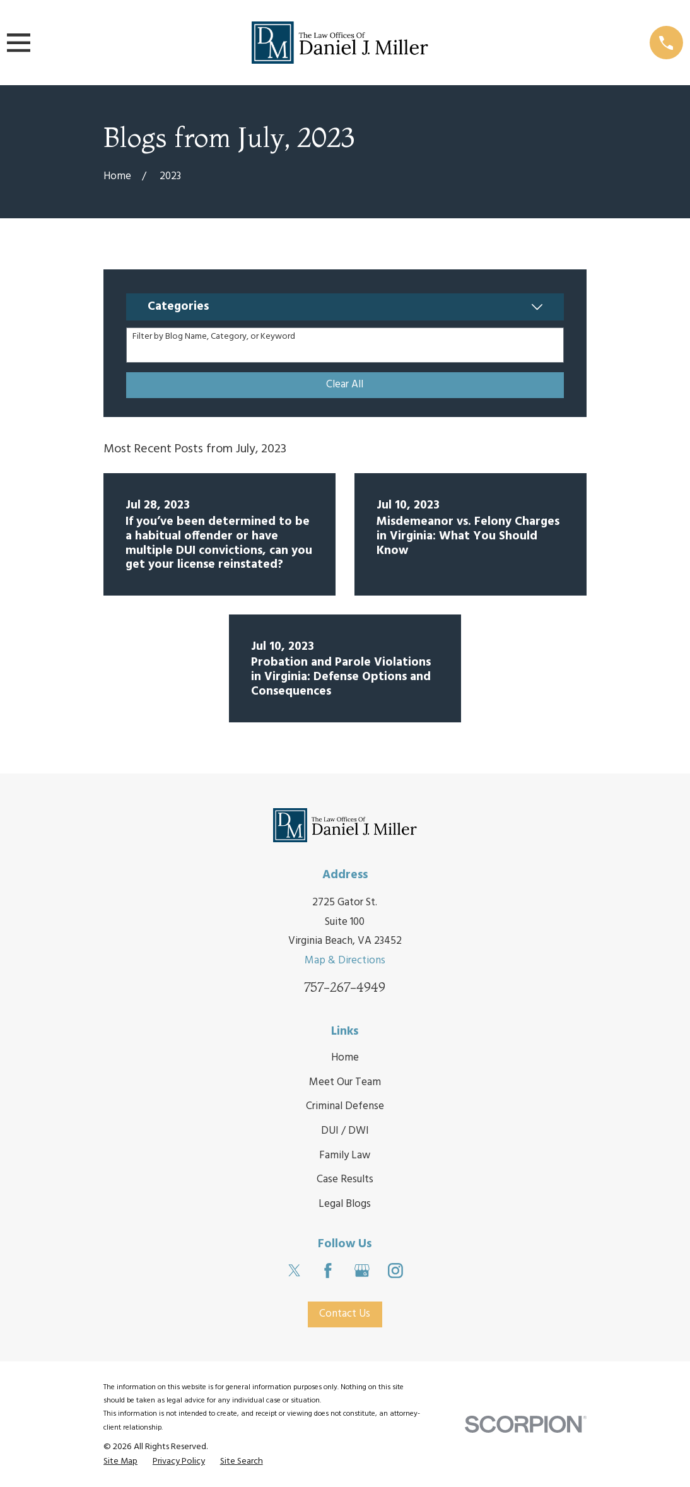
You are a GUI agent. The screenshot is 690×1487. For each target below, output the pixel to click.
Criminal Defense (345, 1106)
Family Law (344, 1155)
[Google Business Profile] (362, 1270)
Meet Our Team (345, 1082)
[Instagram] (395, 1270)
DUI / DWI (345, 1130)
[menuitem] (120, 1461)
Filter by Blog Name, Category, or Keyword (213, 337)
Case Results (345, 1180)
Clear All (344, 384)
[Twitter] (294, 1270)
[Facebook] (328, 1270)
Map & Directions (345, 960)
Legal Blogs (345, 1204)
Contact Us (344, 1313)
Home (345, 1057)
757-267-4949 (344, 988)
